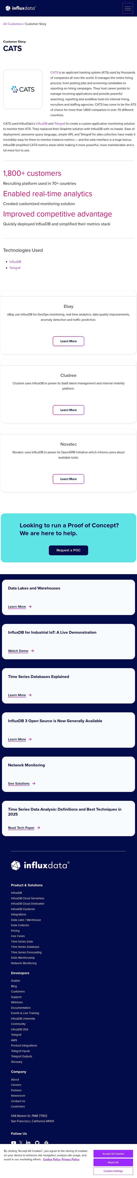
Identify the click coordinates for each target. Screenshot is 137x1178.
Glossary (16, 1062)
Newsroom (18, 1095)
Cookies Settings (113, 1171)
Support (16, 997)
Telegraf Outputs (21, 1056)
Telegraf (59, 123)
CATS (54, 72)
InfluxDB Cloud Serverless (27, 898)
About (15, 1079)
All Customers (12, 24)
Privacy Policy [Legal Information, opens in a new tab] (70, 1159)
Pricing (15, 931)
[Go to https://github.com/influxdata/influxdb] (37, 1143)
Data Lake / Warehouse (26, 920)
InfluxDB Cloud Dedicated (27, 903)
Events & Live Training (25, 1013)
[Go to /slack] (46, 1143)
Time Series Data (22, 941)
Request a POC (68, 550)
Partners (16, 1090)
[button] (128, 8)
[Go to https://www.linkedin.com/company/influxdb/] (28, 1142)
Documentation (21, 1008)
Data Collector (20, 925)
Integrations (18, 914)
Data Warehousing (23, 957)
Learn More (68, 341)
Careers (16, 1085)
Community (18, 1024)
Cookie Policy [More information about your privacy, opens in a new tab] (52, 1159)
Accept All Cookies (113, 1154)
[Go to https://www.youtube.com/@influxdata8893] (14, 1143)
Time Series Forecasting (26, 952)
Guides (15, 980)
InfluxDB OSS (19, 1029)
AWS (14, 1040)
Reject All (113, 1162)
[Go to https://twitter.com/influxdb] (21, 1143)
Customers (18, 991)
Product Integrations (24, 1045)
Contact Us (18, 1101)
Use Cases (18, 936)
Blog (14, 986)
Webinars (17, 1002)
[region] (68, 1161)
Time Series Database (25, 947)
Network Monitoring (24, 963)
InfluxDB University (23, 1018)
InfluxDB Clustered (23, 909)
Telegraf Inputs (20, 1051)
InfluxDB (41, 123)
